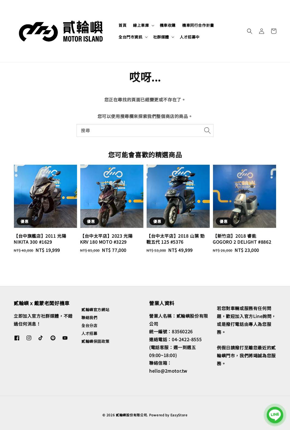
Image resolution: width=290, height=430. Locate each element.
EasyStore (179, 415)
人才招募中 (190, 37)
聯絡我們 (89, 317)
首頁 (122, 25)
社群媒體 (161, 36)
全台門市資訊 (131, 36)
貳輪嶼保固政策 (95, 341)
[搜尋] (207, 130)
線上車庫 (141, 25)
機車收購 (168, 25)
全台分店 (89, 325)
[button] (250, 31)
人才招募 (89, 333)
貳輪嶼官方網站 (95, 309)
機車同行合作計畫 (198, 25)
